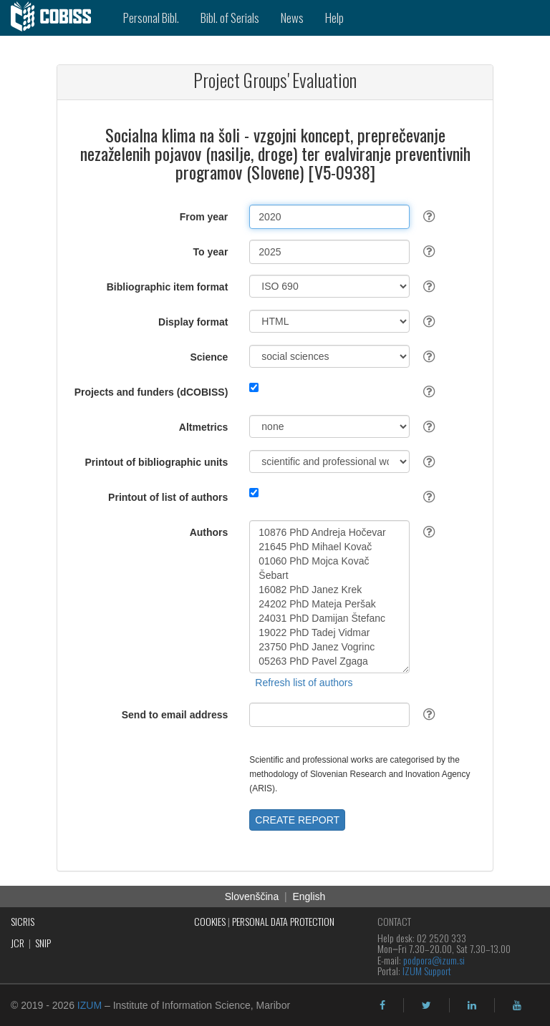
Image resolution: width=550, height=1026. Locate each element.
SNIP (43, 942)
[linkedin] (472, 1005)
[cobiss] (56, 18)
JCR (17, 942)
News (292, 17)
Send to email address (175, 714)
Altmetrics (203, 427)
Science (209, 357)
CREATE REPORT (297, 820)
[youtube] (517, 1005)
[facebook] (382, 1005)
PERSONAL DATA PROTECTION (283, 921)
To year (210, 252)
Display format (193, 322)
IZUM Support (426, 970)
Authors (209, 532)
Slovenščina (252, 896)
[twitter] (426, 1005)
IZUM (89, 1005)
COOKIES (210, 921)
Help (334, 17)
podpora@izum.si (434, 959)
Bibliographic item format (167, 287)
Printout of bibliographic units (156, 462)
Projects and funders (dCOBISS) (151, 392)
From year (204, 217)
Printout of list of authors (168, 497)
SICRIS (22, 921)
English (308, 896)
